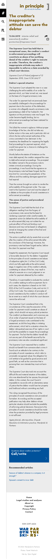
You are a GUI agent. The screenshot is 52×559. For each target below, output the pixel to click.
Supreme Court (28, 42)
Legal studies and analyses (29, 500)
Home (29, 497)
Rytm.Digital (32, 554)
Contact (29, 511)
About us (29, 503)
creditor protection (18, 40)
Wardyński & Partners (32, 547)
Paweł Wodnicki (32, 550)
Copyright (29, 506)
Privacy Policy (29, 509)
